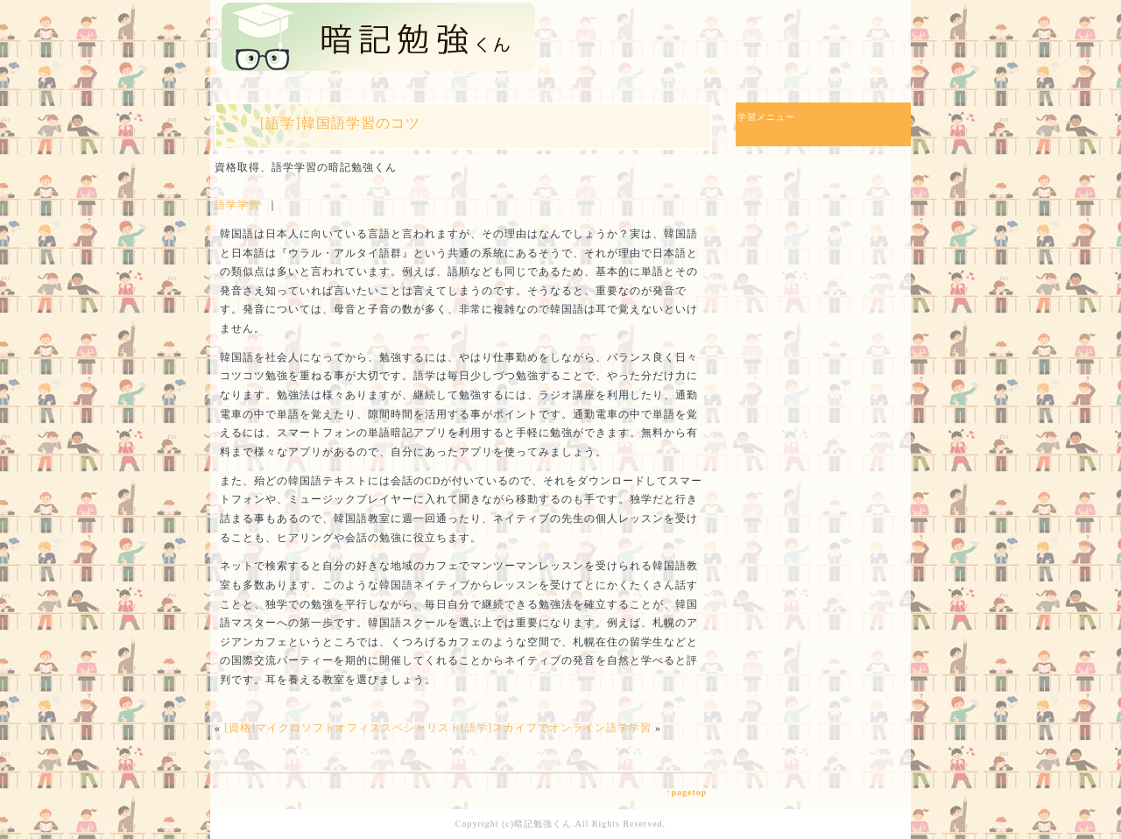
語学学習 (237, 205)
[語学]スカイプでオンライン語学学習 (556, 728)
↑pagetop (686, 792)
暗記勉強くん (543, 823)
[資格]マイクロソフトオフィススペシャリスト (342, 728)
